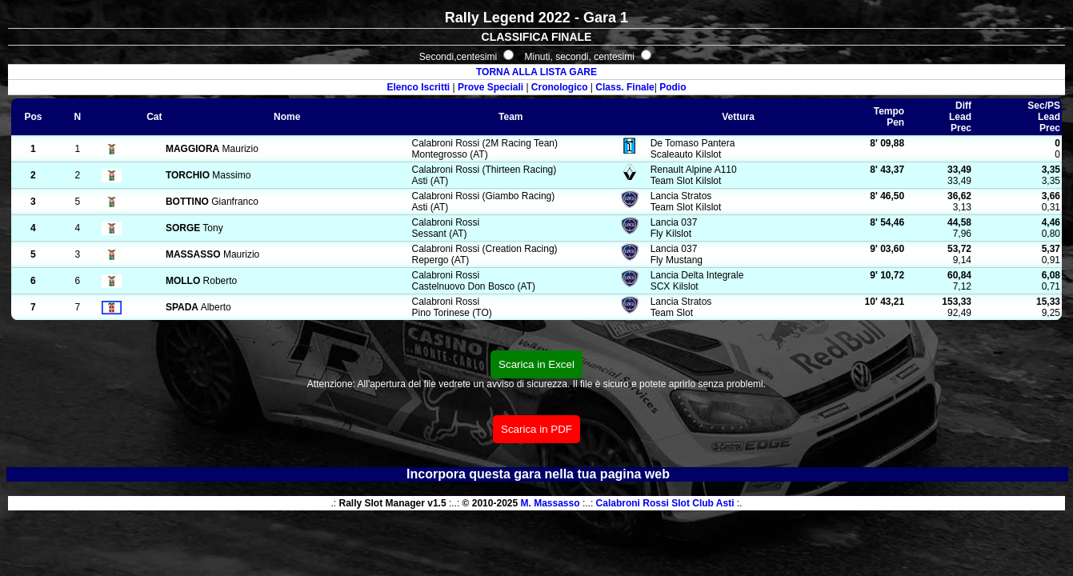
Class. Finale (624, 87)
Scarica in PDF (536, 429)
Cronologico (559, 87)
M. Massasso (550, 503)
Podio (672, 87)
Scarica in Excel (536, 364)
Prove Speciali (490, 87)
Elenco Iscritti (418, 87)
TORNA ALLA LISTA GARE (536, 72)
